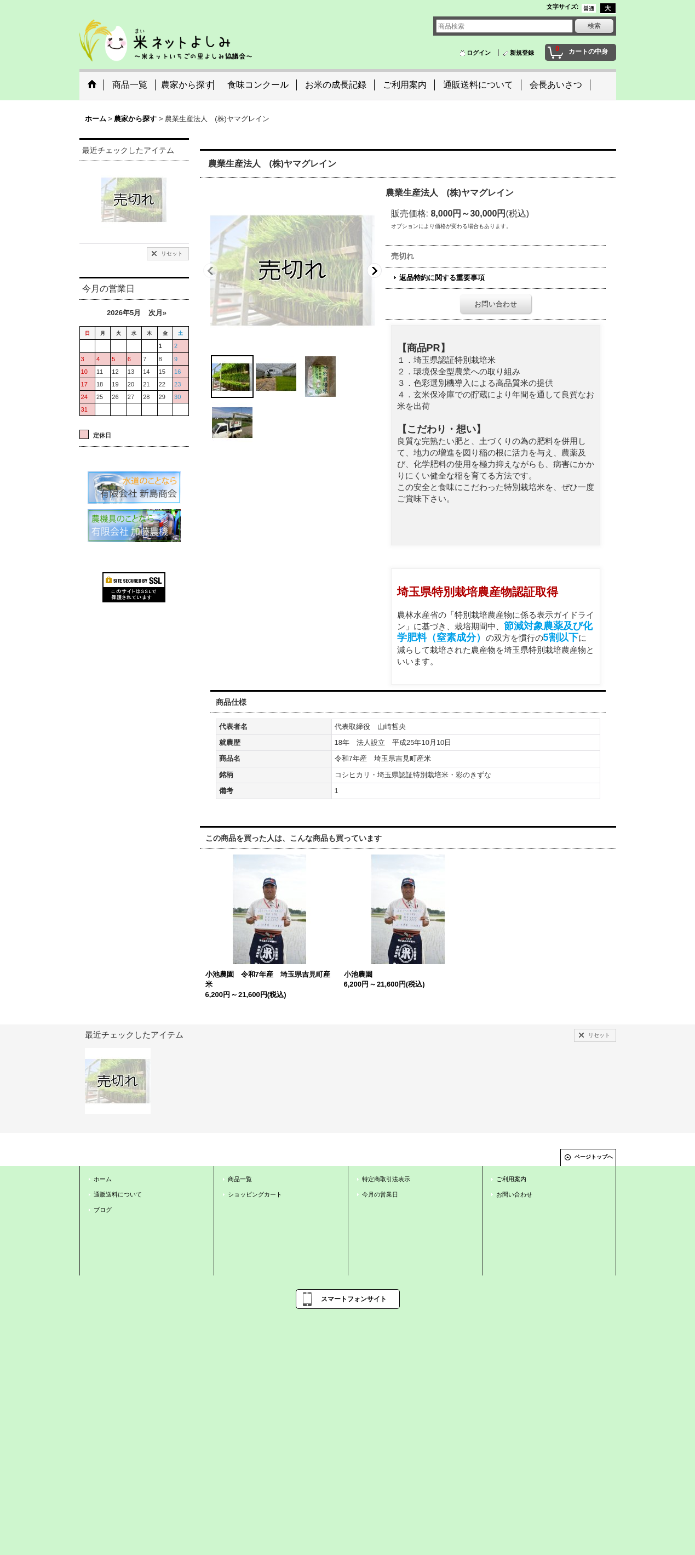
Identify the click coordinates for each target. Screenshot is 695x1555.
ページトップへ (594, 1157)
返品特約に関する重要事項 (442, 278)
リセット (172, 253)
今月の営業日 (380, 1194)
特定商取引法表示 (386, 1179)
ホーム (103, 1179)
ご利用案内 (511, 1179)
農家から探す (187, 84)
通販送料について (118, 1194)
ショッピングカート (255, 1194)
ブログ (103, 1209)
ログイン (479, 52)
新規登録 (522, 52)
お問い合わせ (495, 304)
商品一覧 (240, 1179)
